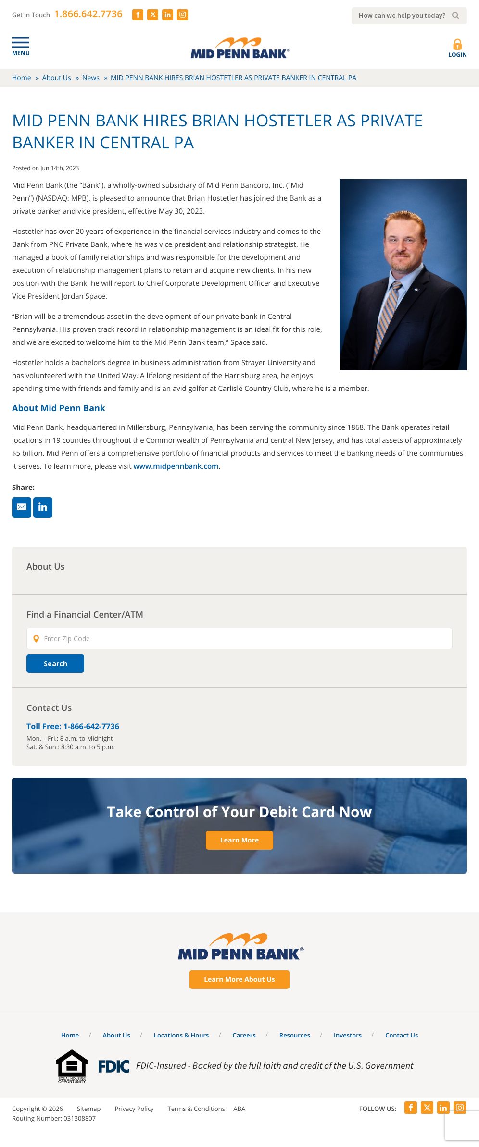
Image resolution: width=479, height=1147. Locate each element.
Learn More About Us (239, 979)
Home (21, 78)
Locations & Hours (181, 1035)
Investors (348, 1035)
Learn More (239, 840)
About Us (56, 78)
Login (457, 49)
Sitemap (89, 1108)
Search (55, 663)
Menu (21, 53)
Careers (243, 1035)
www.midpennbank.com (175, 466)
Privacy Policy (133, 1108)
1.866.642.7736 (88, 13)
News (91, 78)
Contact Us (401, 1035)
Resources (294, 1035)
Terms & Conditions (196, 1108)
